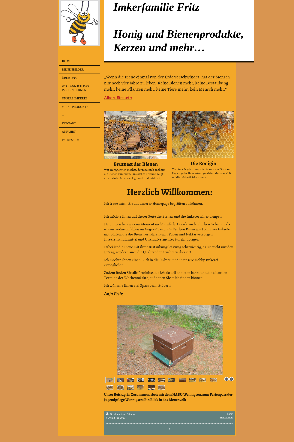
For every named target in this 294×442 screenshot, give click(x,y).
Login (230, 414)
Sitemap (131, 414)
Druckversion (115, 414)
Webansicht (226, 417)
